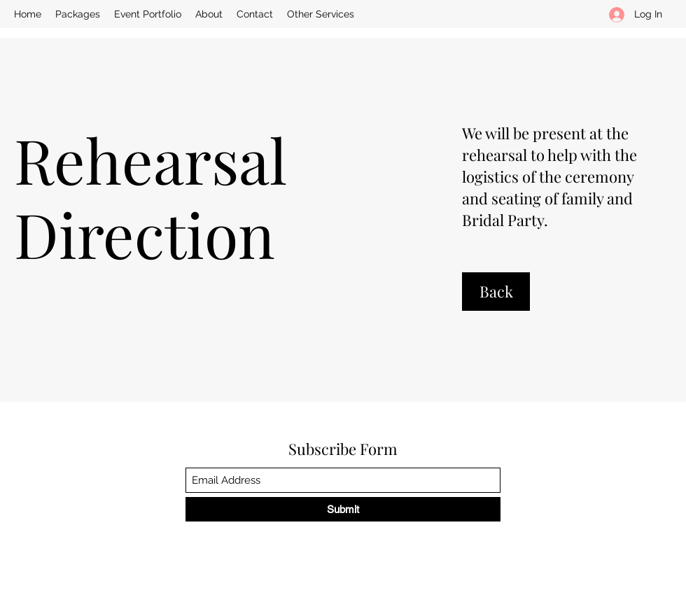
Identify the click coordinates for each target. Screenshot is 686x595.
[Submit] (343, 509)
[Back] (496, 291)
